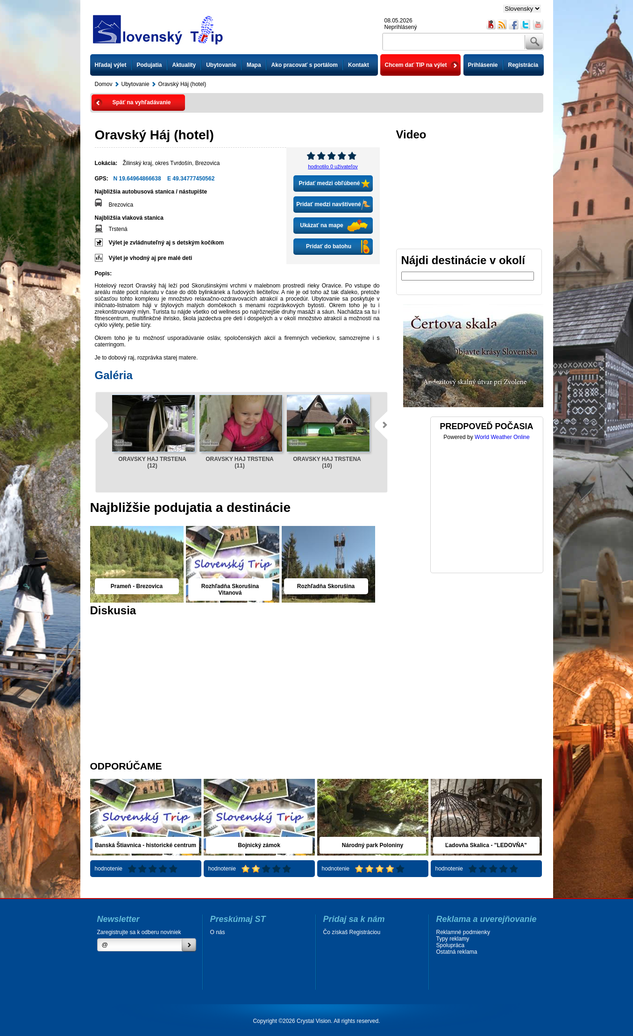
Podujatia (149, 65)
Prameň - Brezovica (137, 586)
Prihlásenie (483, 65)
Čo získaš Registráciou (352, 932)
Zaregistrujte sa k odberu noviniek (139, 932)
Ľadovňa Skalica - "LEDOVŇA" (486, 845)
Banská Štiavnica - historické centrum (145, 845)
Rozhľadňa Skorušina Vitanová (230, 589)
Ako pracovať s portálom (304, 65)
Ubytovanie (221, 65)
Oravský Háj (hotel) (182, 84)
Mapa (254, 65)
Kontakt (358, 65)
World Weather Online (502, 437)
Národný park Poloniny (372, 845)
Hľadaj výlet (111, 65)
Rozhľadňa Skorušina (326, 586)
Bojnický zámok (259, 845)
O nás (217, 932)
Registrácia (523, 65)
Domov (104, 84)
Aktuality (184, 65)
